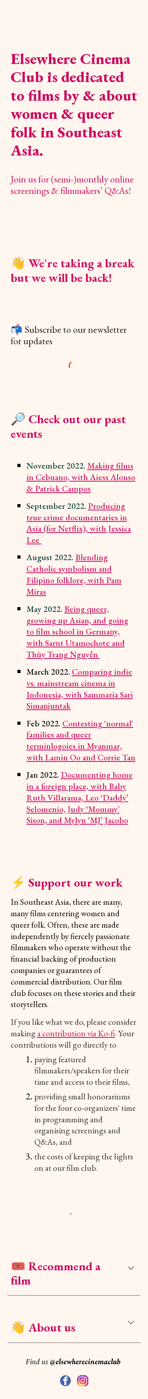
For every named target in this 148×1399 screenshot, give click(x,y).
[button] (131, 1268)
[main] (74, 100)
